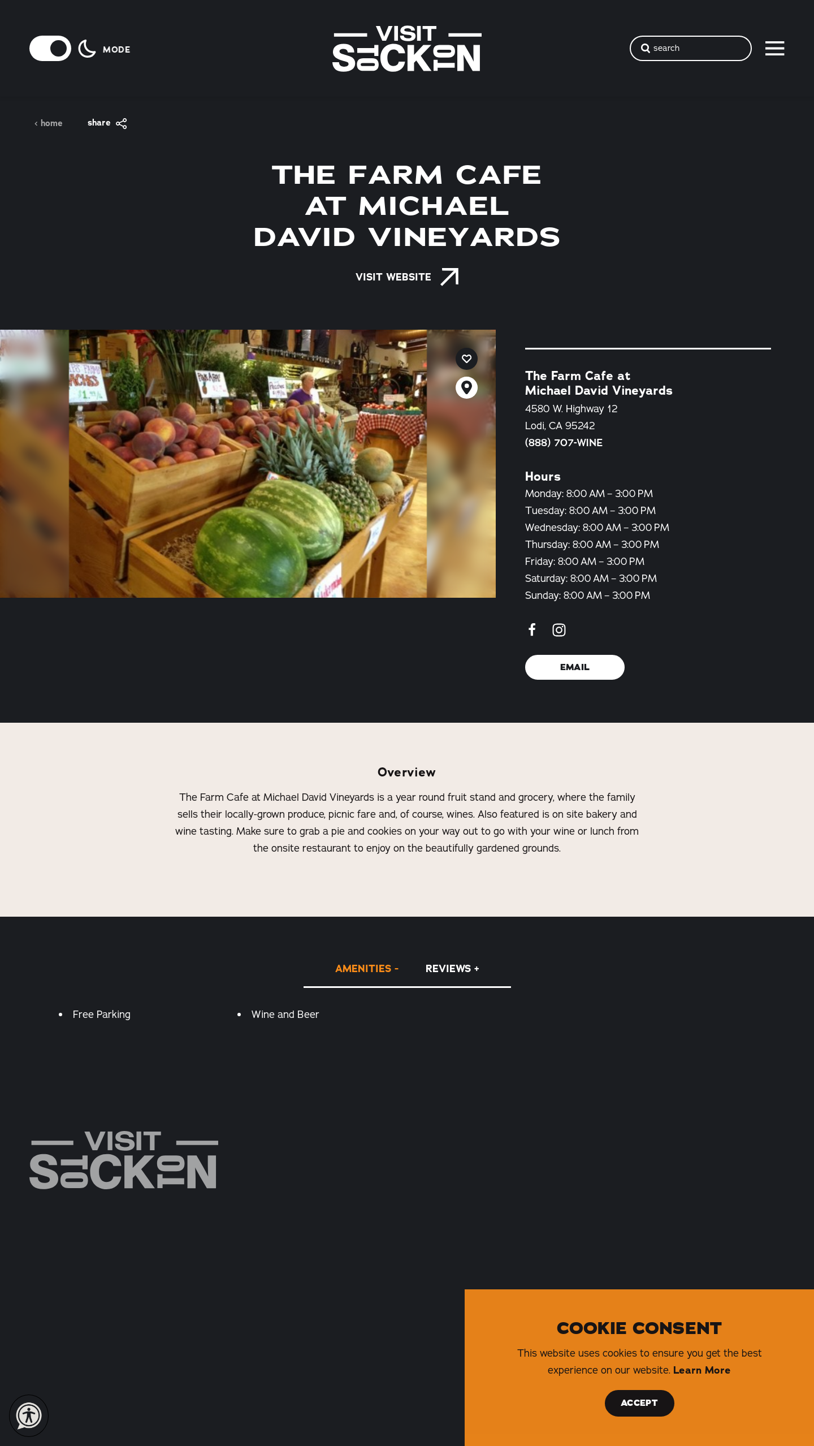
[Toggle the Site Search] (691, 48)
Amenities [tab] (363, 968)
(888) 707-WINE (564, 443)
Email (575, 667)
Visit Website (407, 277)
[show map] (467, 388)
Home (48, 123)
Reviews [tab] (448, 968)
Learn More (702, 1370)
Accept (639, 1403)
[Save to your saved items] (467, 359)
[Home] (123, 1160)
